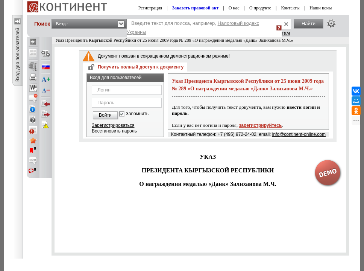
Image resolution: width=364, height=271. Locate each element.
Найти (308, 23)
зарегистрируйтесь (260, 125)
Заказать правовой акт (195, 8)
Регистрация (150, 8)
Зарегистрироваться (113, 125)
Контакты (290, 8)
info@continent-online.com (299, 134)
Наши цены (320, 8)
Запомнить (137, 113)
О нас (234, 8)
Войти (105, 115)
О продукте (260, 8)
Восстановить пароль (114, 131)
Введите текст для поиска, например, (193, 27)
